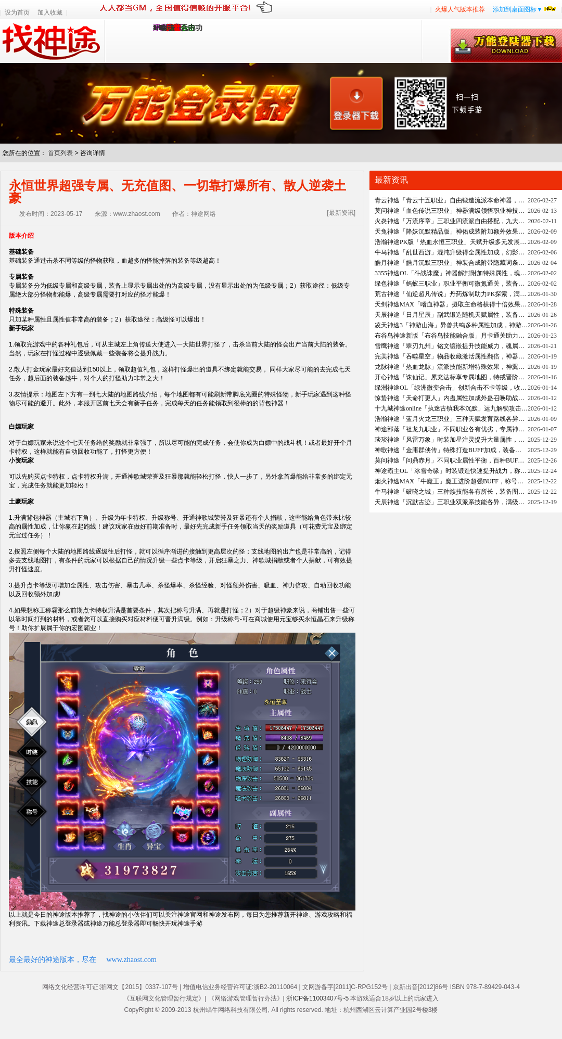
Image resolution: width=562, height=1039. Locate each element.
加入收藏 (49, 12)
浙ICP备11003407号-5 (317, 998)
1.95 (159, 28)
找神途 (52, 41)
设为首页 (17, 12)
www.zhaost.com (132, 960)
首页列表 (60, 153)
